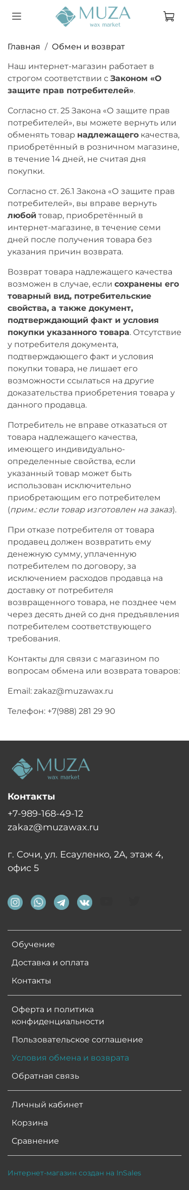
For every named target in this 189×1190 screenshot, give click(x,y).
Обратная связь (45, 1076)
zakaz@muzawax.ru (53, 827)
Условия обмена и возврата (70, 1058)
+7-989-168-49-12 (45, 813)
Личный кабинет (47, 1104)
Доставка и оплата (50, 962)
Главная (24, 46)
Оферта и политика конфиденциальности (58, 1015)
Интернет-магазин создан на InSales (74, 1172)
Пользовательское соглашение (77, 1039)
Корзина (30, 1123)
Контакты (31, 980)
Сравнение (35, 1141)
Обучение (33, 944)
